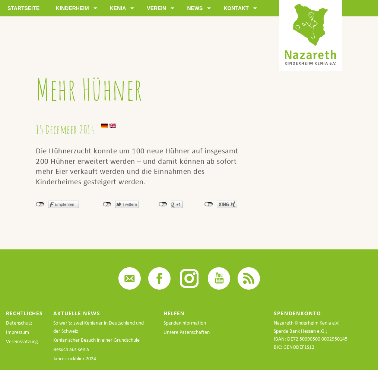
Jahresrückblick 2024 (74, 358)
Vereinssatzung (22, 341)
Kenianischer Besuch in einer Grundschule (96, 340)
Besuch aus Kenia (71, 349)
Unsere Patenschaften (186, 332)
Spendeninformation (184, 323)
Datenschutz (19, 323)
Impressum (17, 332)
